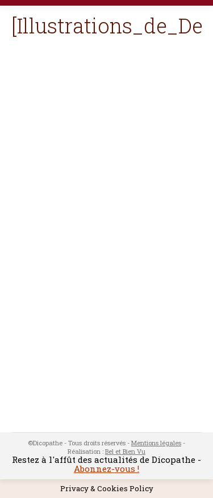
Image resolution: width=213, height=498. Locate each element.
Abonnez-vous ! (106, 468)
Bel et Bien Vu (125, 451)
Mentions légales (156, 443)
